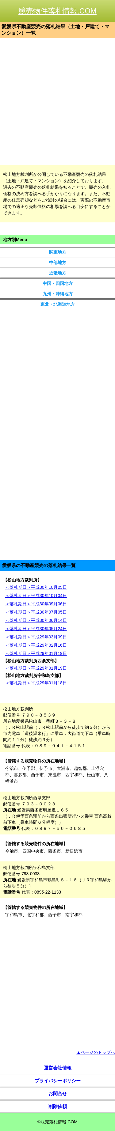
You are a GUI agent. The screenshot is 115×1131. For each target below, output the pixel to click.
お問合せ (57, 1093)
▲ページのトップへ (95, 1052)
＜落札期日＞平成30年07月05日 (36, 612)
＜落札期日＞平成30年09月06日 (36, 603)
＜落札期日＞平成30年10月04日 (36, 595)
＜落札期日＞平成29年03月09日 (36, 636)
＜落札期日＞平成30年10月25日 (36, 587)
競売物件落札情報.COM (57, 11)
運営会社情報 (57, 1067)
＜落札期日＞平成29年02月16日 (36, 645)
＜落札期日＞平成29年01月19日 (36, 653)
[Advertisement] (57, 101)
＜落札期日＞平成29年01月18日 (36, 682)
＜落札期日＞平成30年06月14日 (36, 620)
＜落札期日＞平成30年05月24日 (36, 628)
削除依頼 (57, 1106)
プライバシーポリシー (58, 1080)
